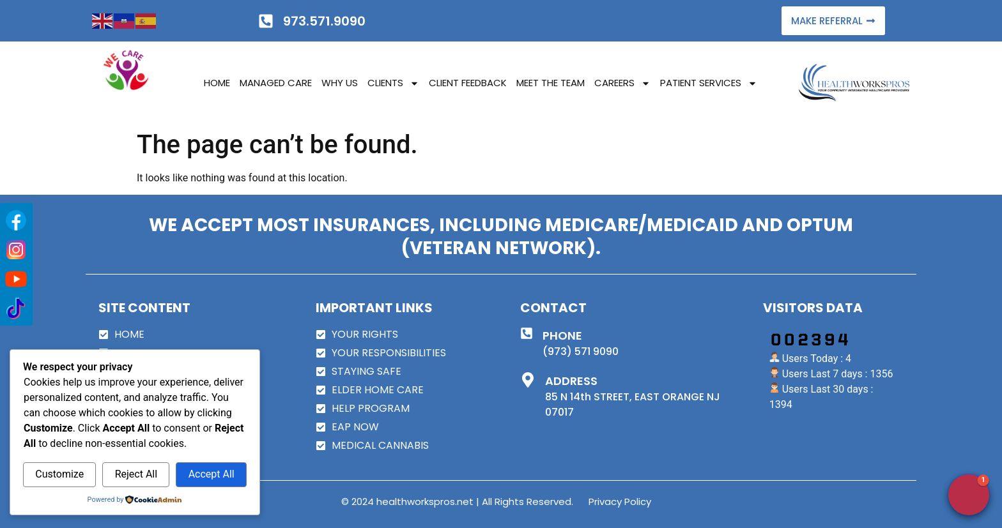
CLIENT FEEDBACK (468, 82)
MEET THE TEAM (550, 82)
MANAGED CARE (276, 82)
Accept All (212, 474)
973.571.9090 (324, 21)
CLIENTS (393, 83)
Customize (59, 474)
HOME (217, 82)
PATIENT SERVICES (708, 83)
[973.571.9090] (266, 21)
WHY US (339, 82)
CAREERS (622, 83)
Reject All (136, 474)
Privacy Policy (620, 501)
